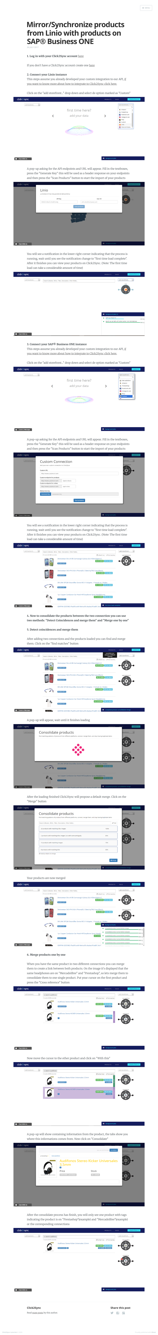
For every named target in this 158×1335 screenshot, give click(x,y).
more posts (37, 1312)
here (81, 56)
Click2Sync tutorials (9, 1332)
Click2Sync (34, 1308)
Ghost (153, 1332)
